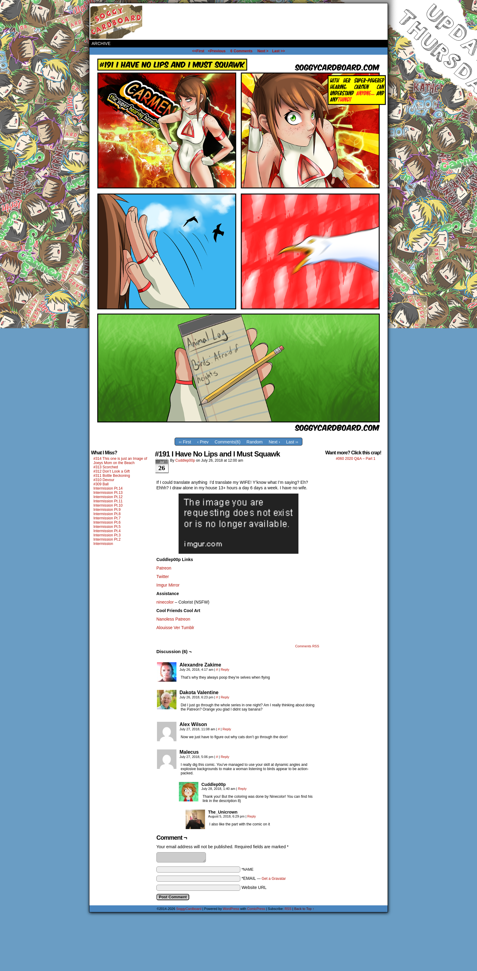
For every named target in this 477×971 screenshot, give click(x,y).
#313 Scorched (105, 467)
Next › (274, 441)
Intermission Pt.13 (108, 493)
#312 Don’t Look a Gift (111, 471)
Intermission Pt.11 (108, 501)
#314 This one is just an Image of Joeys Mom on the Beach (120, 460)
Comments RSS (307, 646)
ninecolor (165, 602)
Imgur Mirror (167, 585)
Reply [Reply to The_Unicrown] (251, 816)
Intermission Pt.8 (106, 514)
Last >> (278, 51)
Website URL (254, 887)
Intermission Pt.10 (108, 505)
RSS (287, 909)
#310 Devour (103, 480)
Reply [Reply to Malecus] (225, 757)
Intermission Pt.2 (106, 539)
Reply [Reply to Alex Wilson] (227, 729)
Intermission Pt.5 (106, 527)
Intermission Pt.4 (106, 531)
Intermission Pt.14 (108, 488)
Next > (262, 51)
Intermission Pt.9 (106, 510)
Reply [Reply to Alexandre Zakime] (225, 669)
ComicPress (256, 909)
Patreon (163, 568)
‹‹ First (185, 441)
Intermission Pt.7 (106, 518)
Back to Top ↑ (304, 909)
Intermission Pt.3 (106, 535)
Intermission (103, 544)
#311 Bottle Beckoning (111, 475)
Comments (241, 51)
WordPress (231, 909)
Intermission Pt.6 (106, 522)
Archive (101, 43)
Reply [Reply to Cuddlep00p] (242, 788)
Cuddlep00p (185, 460)
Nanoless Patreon (173, 619)
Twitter (162, 576)
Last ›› (292, 441)
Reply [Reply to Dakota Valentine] (225, 697)
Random (254, 441)
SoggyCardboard (116, 21)
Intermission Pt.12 (108, 497)
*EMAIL (264, 878)
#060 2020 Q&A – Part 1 (355, 458)
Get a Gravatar (274, 878)
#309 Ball (101, 484)
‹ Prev (202, 441)
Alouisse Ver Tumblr (175, 627)
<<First (198, 51)
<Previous (217, 51)
